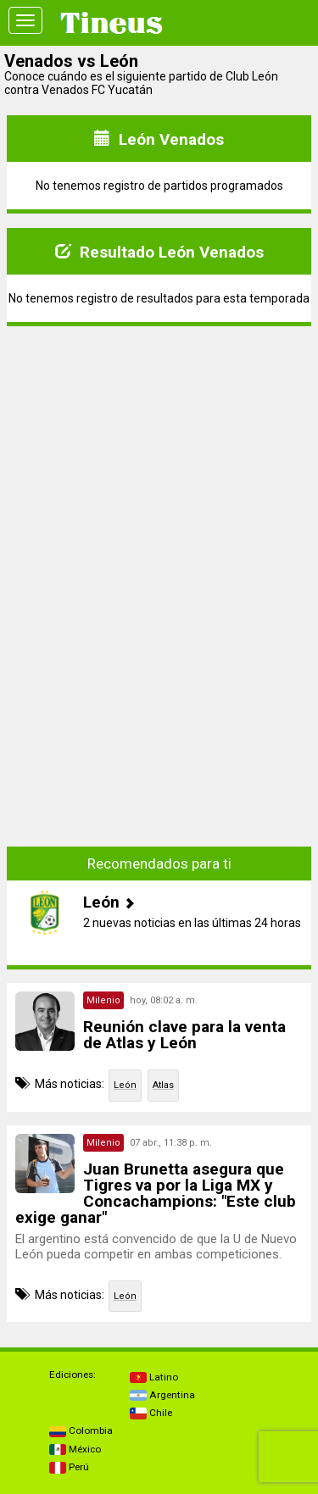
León (125, 1085)
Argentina (162, 1395)
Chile (151, 1413)
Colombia (81, 1430)
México (75, 1449)
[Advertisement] (159, 458)
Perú (69, 1467)
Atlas (163, 1085)
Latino (154, 1377)
